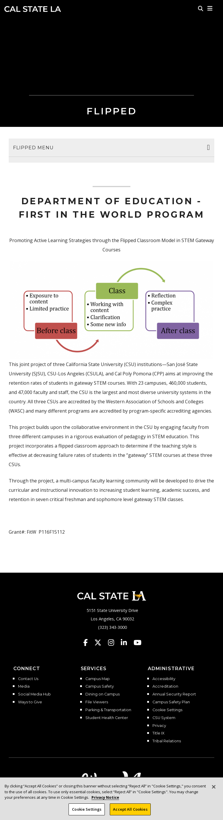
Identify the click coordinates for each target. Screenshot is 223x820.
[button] (210, 8)
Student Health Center (106, 718)
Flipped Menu (33, 147)
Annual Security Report (174, 694)
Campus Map (97, 679)
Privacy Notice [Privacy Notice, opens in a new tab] (105, 802)
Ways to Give (30, 702)
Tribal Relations (166, 741)
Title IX (158, 733)
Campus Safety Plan (171, 702)
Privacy (159, 726)
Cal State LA (32, 9)
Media (24, 686)
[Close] (213, 791)
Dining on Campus (102, 694)
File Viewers (96, 702)
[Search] (200, 8)
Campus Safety (99, 686)
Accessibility (163, 679)
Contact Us (28, 679)
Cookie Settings (167, 710)
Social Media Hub (34, 694)
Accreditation (165, 686)
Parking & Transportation (108, 710)
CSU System (163, 718)
